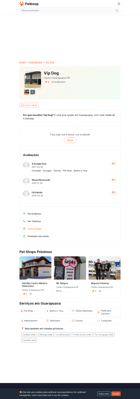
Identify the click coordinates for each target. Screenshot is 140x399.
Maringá (45, 334)
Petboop (29, 3)
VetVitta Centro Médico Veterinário (34, 284)
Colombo (29, 340)
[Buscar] (117, 10)
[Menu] (119, 4)
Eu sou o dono (29, 105)
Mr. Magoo (62, 283)
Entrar (70, 140)
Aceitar (116, 393)
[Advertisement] (70, 36)
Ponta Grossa (82, 334)
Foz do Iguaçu (104, 334)
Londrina (63, 334)
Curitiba (29, 334)
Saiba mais (104, 393)
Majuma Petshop (100, 283)
